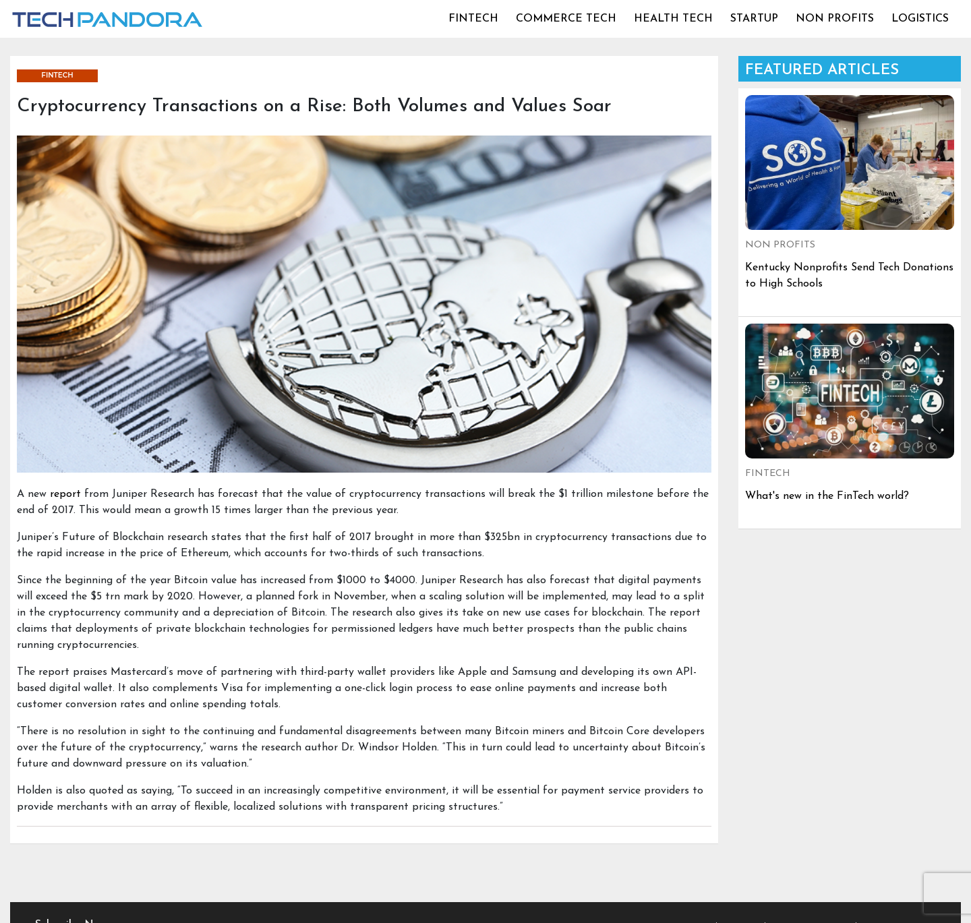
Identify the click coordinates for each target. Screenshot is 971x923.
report (65, 494)
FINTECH (473, 18)
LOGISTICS (920, 18)
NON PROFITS (835, 18)
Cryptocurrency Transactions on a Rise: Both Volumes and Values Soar (314, 106)
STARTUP (754, 18)
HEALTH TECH (673, 18)
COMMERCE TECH (566, 18)
